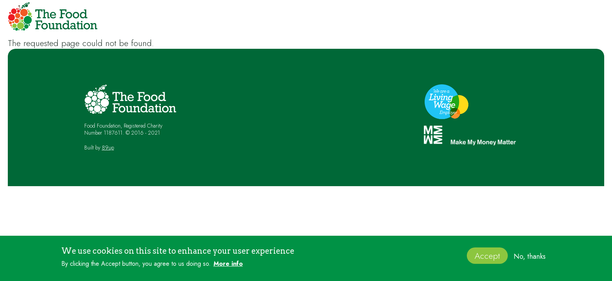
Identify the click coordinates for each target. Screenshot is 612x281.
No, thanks (530, 259)
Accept (487, 258)
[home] (50, 18)
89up (108, 147)
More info (228, 266)
